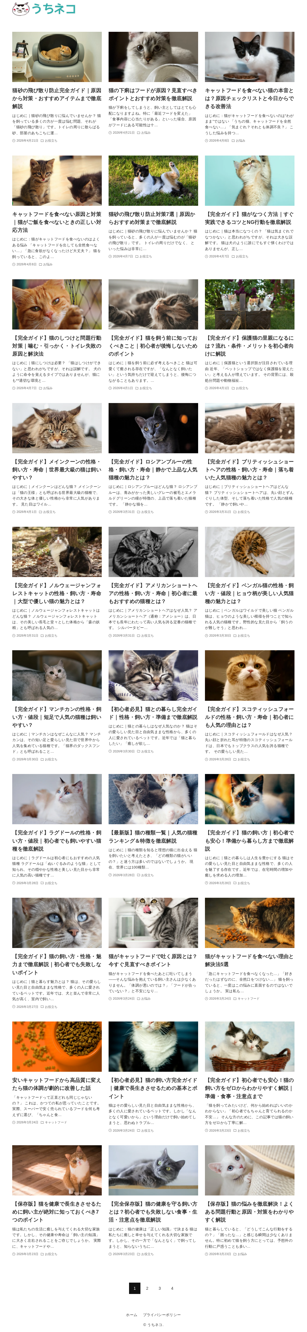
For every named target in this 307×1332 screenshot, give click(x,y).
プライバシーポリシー (162, 1315)
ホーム (131, 1315)
